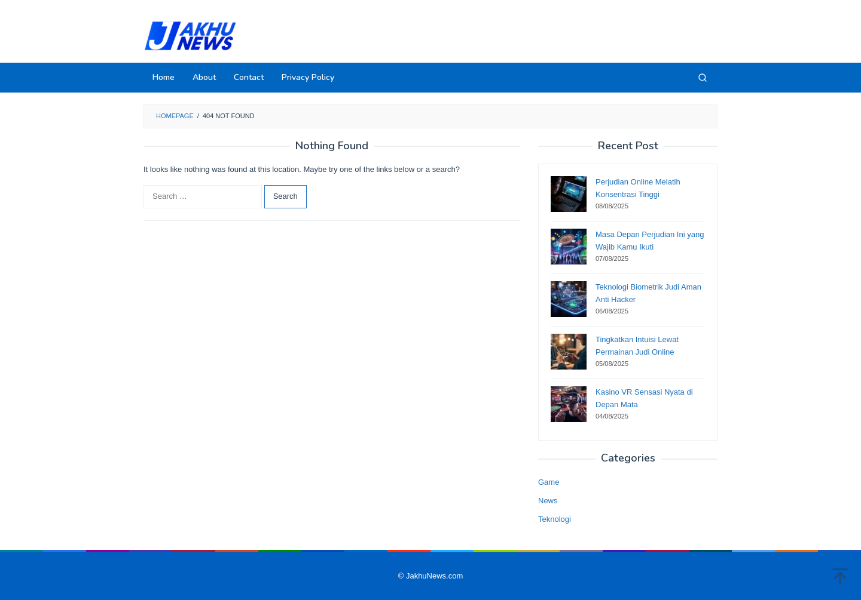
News (548, 500)
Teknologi (554, 519)
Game (548, 482)
